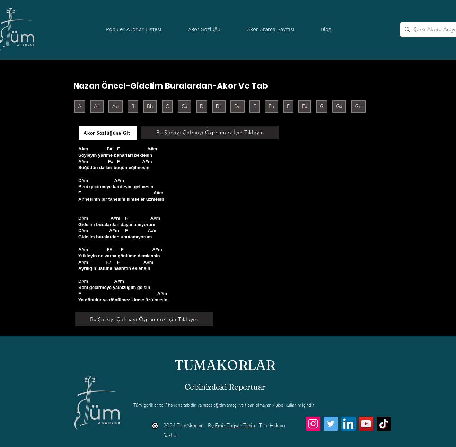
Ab (115, 106)
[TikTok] (384, 424)
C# (184, 106)
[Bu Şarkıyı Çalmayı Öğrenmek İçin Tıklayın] (210, 132)
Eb (271, 106)
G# (339, 106)
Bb (150, 106)
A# (97, 106)
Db (237, 106)
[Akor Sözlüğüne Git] (108, 133)
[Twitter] (331, 424)
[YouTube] (366, 424)
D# (219, 106)
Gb (358, 106)
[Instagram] (313, 424)
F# (304, 106)
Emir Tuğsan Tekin (235, 425)
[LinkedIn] (348, 424)
